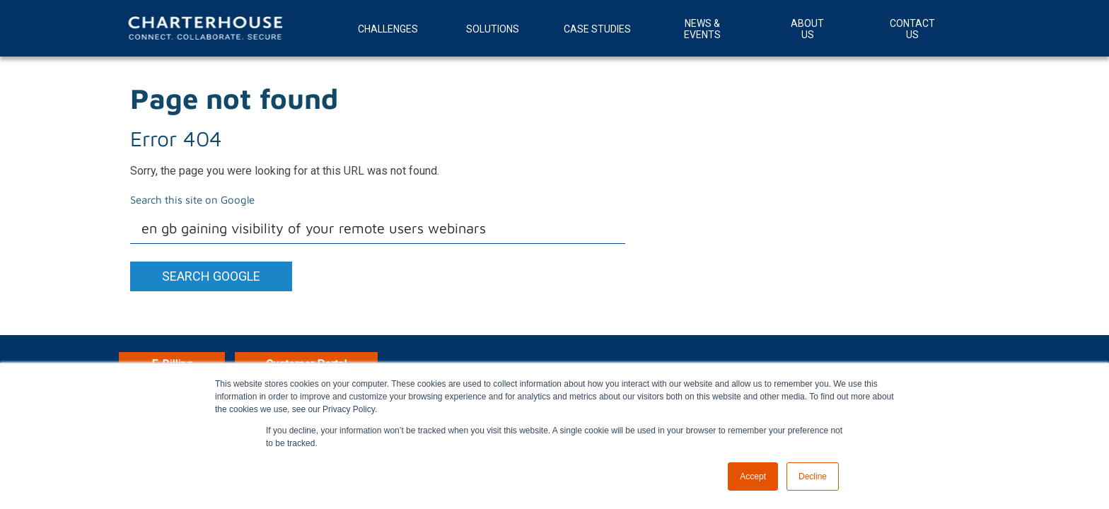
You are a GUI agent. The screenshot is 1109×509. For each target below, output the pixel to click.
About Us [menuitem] (807, 29)
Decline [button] (813, 476)
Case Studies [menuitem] (597, 29)
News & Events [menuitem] (702, 29)
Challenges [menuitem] (388, 29)
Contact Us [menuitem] (912, 29)
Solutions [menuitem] (492, 29)
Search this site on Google (192, 200)
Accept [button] (753, 476)
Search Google (211, 276)
